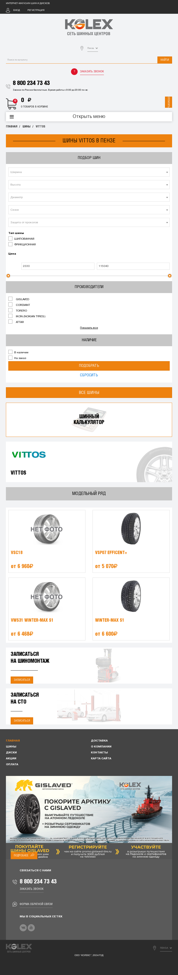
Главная (11, 126)
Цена (12, 254)
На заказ (17, 358)
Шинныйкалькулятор (89, 419)
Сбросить (89, 375)
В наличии (18, 352)
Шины (26, 126)
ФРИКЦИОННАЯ (22, 244)
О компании (101, 747)
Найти (164, 60)
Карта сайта (101, 758)
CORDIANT (19, 305)
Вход (16, 10)
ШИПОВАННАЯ (21, 238)
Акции (11, 758)
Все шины (89, 393)
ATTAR (16, 322)
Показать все (89, 328)
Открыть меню (89, 117)
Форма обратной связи (36, 904)
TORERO (17, 310)
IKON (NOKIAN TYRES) (26, 316)
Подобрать (89, 366)
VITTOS (40, 126)
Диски (11, 752)
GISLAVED (18, 299)
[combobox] (89, 172)
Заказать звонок (92, 71)
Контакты (99, 752)
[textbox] (89, 172)
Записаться (22, 680)
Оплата (12, 764)
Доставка (99, 741)
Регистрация (35, 10)
